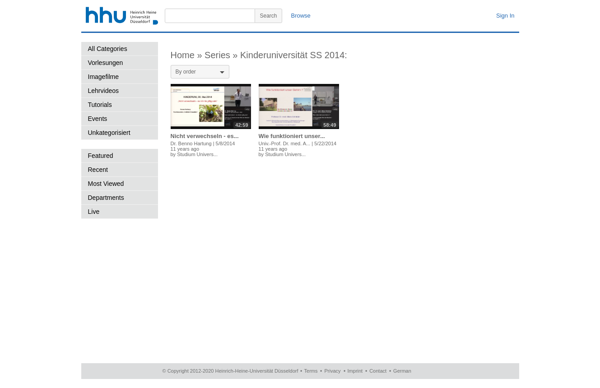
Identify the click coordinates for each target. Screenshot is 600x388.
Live (94, 211)
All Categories (107, 48)
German (402, 371)
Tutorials (100, 104)
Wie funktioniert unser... (292, 136)
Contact (377, 371)
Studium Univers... (197, 154)
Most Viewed (106, 183)
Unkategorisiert (109, 132)
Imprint (355, 371)
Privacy (332, 371)
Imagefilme (103, 76)
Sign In (505, 15)
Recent (98, 169)
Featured (100, 155)
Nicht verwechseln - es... (205, 136)
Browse (301, 15)
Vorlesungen (105, 62)
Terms (311, 371)
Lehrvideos (103, 90)
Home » (188, 55)
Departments (106, 197)
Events (97, 118)
